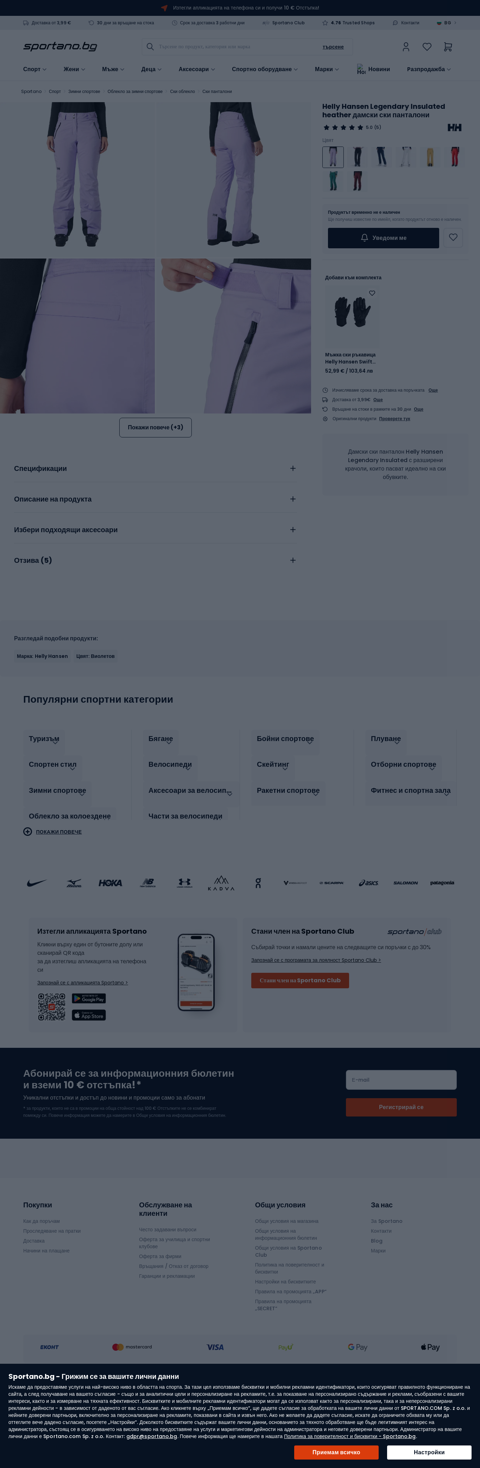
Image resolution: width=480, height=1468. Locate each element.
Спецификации (40, 542)
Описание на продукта (52, 572)
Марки (324, 68)
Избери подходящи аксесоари (66, 603)
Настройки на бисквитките (285, 1347)
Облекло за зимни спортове (135, 91)
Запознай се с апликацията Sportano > (82, 1048)
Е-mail (361, 1145)
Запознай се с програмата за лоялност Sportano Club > (316, 1026)
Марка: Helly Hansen (42, 729)
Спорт (55, 91)
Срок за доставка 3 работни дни (212, 23)
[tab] (155, 540)
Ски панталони (217, 91)
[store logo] (60, 46)
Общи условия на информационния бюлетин (286, 1300)
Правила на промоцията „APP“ (291, 1357)
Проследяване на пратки (52, 1296)
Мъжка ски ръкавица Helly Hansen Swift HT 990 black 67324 (350, 358)
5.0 (369, 127)
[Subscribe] (401, 1173)
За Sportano (387, 1286)
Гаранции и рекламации (167, 1341)
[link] (406, 46)
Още (433, 390)
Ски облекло (182, 91)
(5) (377, 127)
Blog (377, 1306)
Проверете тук (394, 419)
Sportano (31, 91)
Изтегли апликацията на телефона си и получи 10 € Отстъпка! (246, 7)
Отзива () (33, 634)
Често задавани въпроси (167, 1295)
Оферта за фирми (160, 1322)
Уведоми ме (383, 238)
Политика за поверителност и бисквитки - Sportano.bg (350, 1436)
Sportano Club (288, 23)
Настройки (429, 1452)
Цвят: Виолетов (95, 729)
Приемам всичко (336, 1452)
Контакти (410, 23)
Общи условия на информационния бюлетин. (180, 1181)
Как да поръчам (41, 1286)
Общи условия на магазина (287, 1286)
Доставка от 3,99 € (51, 23)
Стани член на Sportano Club (300, 1046)
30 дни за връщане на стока (125, 23)
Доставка (34, 1306)
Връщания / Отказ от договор (173, 1332)
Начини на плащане (46, 1316)
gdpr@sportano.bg (151, 1436)
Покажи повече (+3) (155, 427)
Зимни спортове (84, 91)
